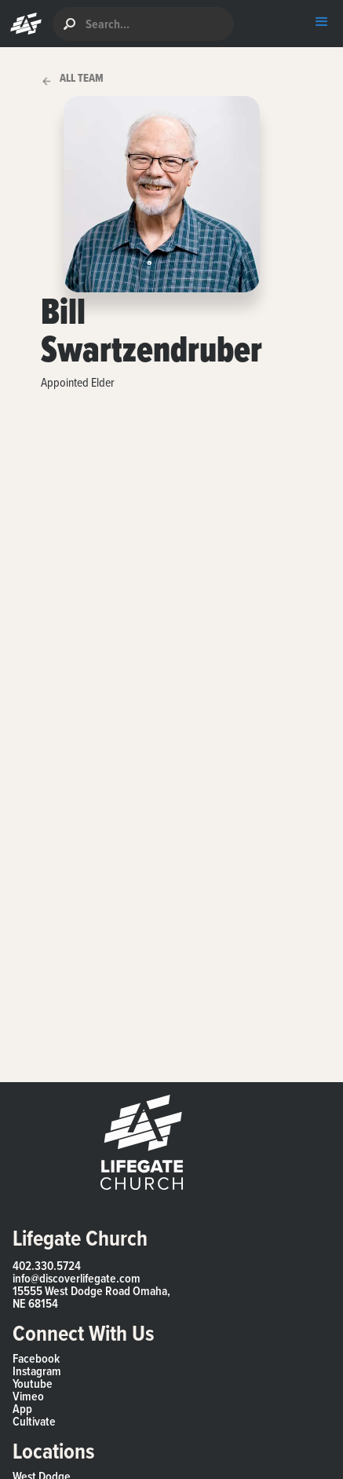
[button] (22, 23)
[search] (143, 24)
